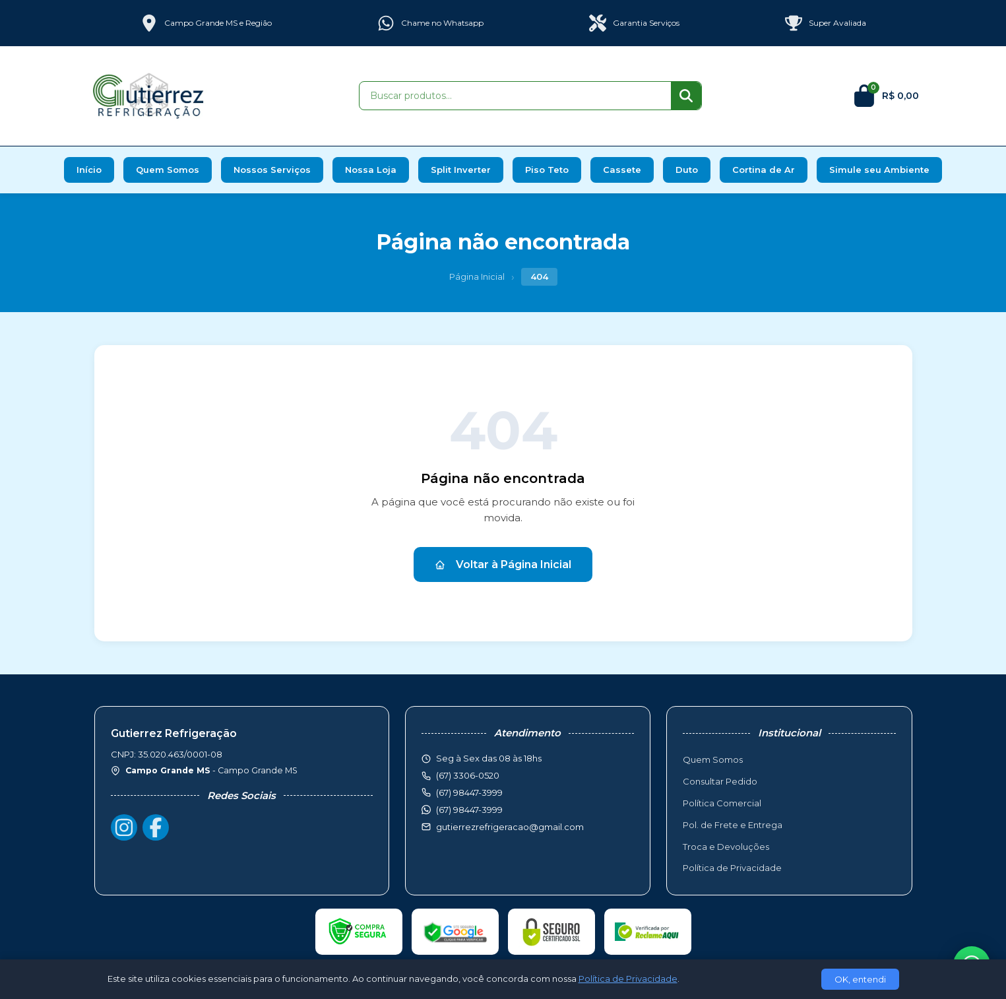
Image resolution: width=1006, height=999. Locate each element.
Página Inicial (477, 276)
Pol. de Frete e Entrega (732, 825)
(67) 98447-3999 (469, 809)
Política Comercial (722, 803)
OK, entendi (860, 979)
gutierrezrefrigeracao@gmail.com (510, 827)
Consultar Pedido (720, 781)
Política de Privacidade (732, 867)
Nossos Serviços (272, 169)
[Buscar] (686, 96)
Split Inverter (461, 169)
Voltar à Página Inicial (503, 564)
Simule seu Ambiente (879, 169)
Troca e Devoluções (726, 846)
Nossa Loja (370, 169)
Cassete (622, 169)
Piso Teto (547, 169)
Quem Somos (167, 169)
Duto (687, 169)
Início (89, 169)
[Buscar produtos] (515, 95)
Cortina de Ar (763, 169)
